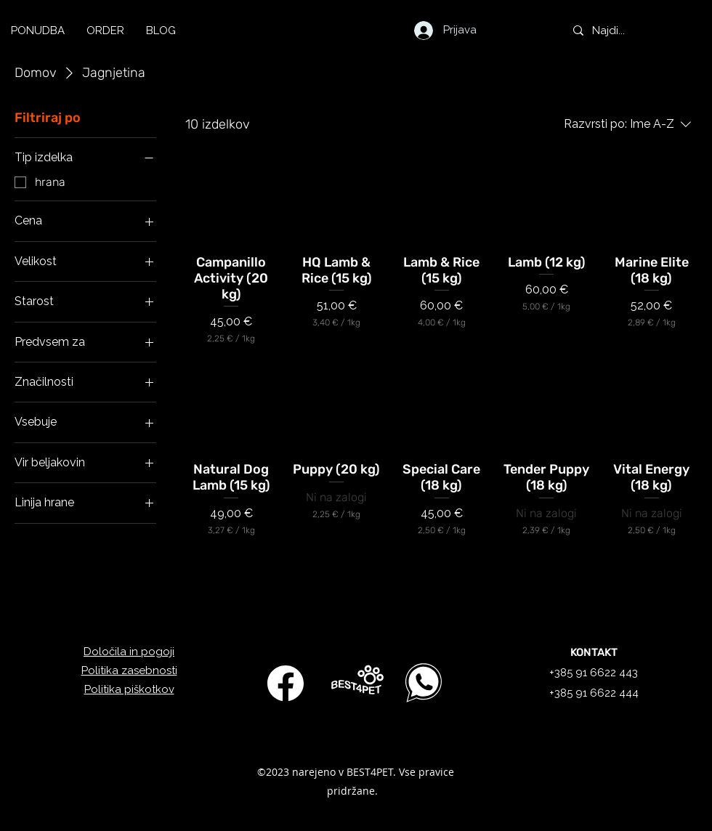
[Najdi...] (635, 30)
